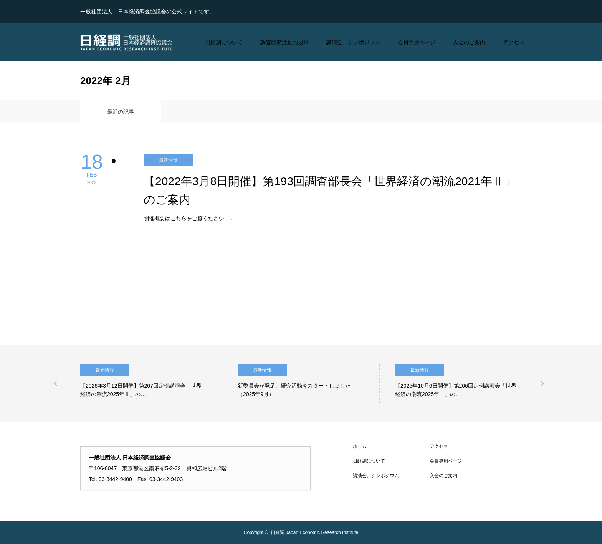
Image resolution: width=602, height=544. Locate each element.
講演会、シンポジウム (353, 42)
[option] (151, 383)
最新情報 (168, 160)
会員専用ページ (416, 42)
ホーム (360, 446)
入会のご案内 (469, 42)
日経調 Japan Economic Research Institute (314, 532)
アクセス (513, 42)
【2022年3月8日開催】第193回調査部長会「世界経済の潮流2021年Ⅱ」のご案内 (329, 190)
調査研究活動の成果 (284, 42)
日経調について (224, 42)
